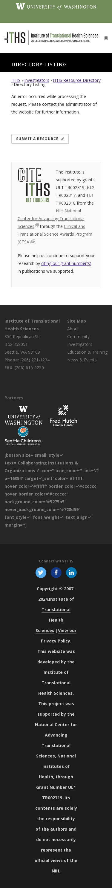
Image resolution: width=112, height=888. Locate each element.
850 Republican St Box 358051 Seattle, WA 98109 (22, 344)
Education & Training (87, 352)
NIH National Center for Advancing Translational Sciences (51, 218)
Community (78, 336)
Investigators (36, 80)
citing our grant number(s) (66, 263)
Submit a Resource (40, 138)
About (73, 329)
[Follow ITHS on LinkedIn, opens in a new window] (71, 572)
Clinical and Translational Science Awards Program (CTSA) (55, 234)
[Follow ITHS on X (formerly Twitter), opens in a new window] (40, 572)
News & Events (82, 360)
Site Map (76, 321)
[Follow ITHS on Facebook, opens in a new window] (56, 572)
